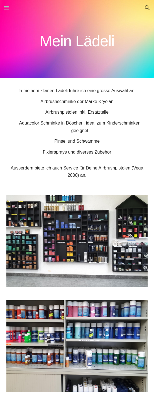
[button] (6, 7)
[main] (77, 39)
